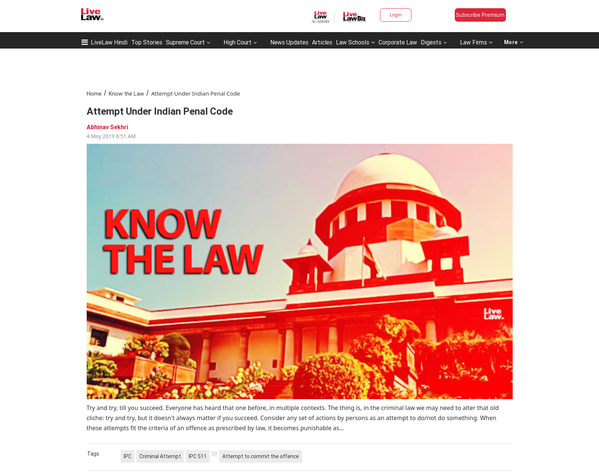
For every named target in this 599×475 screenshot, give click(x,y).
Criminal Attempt (160, 456)
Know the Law (126, 93)
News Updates (289, 42)
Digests (431, 42)
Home (94, 93)
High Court (237, 42)
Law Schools (355, 42)
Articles (322, 42)
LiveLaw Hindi (109, 42)
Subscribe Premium (480, 15)
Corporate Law (398, 42)
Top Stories (146, 42)
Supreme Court (185, 42)
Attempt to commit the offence (260, 456)
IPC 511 (198, 456)
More (514, 42)
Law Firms (476, 42)
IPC (128, 456)
